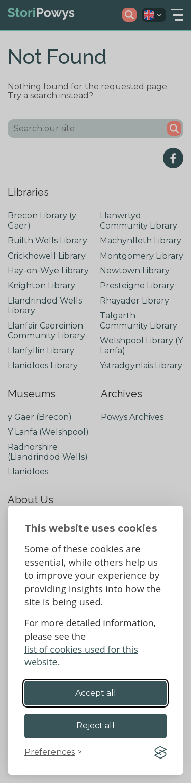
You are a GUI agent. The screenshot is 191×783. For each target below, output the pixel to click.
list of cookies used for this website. (81, 655)
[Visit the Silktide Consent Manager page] (160, 752)
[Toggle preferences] (53, 752)
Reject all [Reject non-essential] (95, 725)
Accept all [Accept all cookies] (95, 693)
